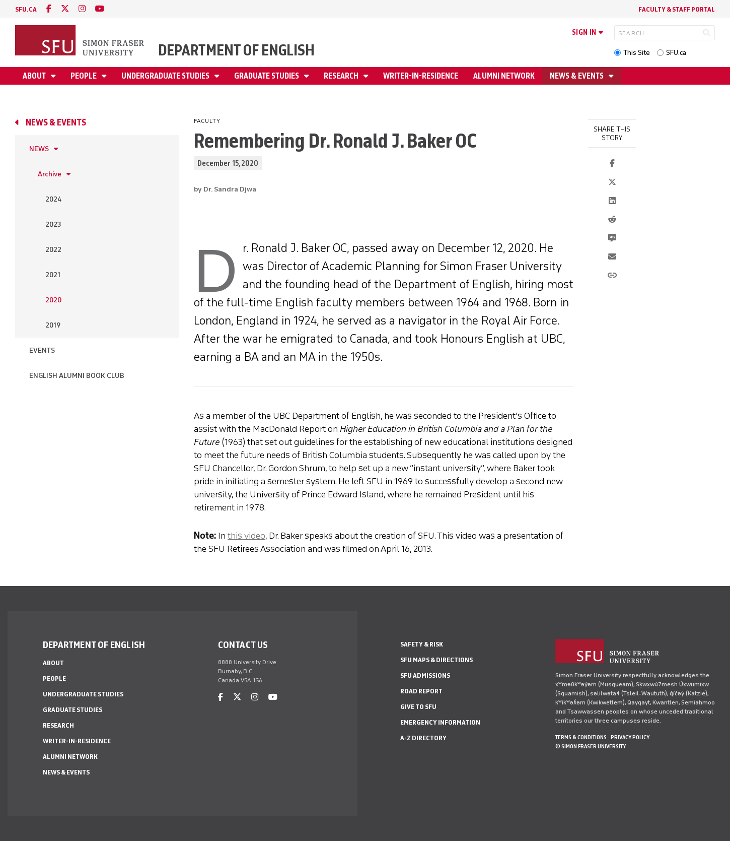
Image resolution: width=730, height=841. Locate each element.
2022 (53, 249)
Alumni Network (504, 76)
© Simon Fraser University (590, 746)
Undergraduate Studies (166, 76)
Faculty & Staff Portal (676, 9)
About (35, 76)
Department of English (236, 50)
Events (42, 350)
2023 (53, 224)
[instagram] (82, 9)
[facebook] (48, 9)
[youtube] (99, 9)
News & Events (577, 76)
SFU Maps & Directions (436, 660)
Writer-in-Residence (420, 76)
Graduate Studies (267, 76)
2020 (53, 300)
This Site (636, 52)
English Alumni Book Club (76, 375)
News (39, 149)
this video (246, 535)
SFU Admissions (425, 675)
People (84, 76)
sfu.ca (26, 9)
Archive (49, 174)
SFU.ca (676, 52)
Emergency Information (440, 722)
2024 (53, 199)
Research (342, 76)
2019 (52, 325)
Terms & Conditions (581, 737)
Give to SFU (418, 706)
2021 (52, 275)
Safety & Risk (421, 644)
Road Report (421, 691)
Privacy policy (630, 737)
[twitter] (65, 9)
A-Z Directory (423, 738)
